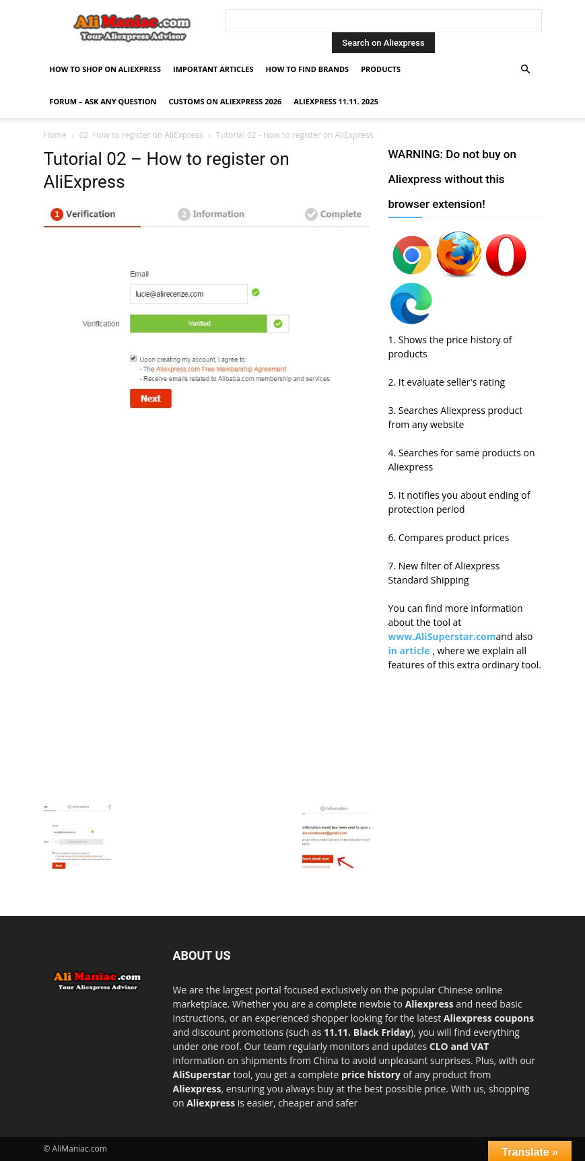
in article (410, 650)
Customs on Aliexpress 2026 (225, 101)
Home (55, 135)
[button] (526, 69)
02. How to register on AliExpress (141, 135)
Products (381, 69)
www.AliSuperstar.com (442, 636)
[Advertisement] (207, 514)
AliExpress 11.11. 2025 (336, 101)
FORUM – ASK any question (103, 101)
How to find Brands (307, 69)
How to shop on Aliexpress (106, 69)
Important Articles (213, 69)
